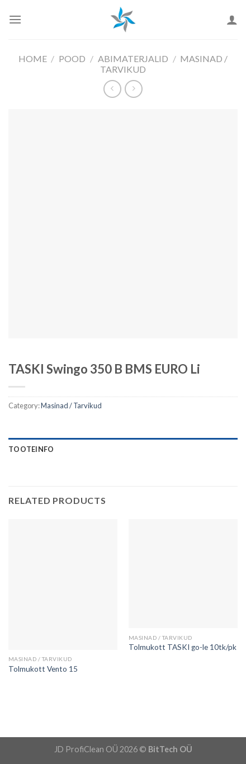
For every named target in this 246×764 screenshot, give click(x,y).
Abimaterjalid (133, 58)
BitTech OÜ (170, 749)
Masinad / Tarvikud (71, 405)
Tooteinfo (31, 449)
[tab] (123, 449)
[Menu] (15, 19)
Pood (72, 58)
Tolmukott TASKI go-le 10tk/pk (182, 647)
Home (32, 58)
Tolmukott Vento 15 (43, 668)
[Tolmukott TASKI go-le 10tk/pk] (183, 573)
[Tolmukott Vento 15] (62, 584)
